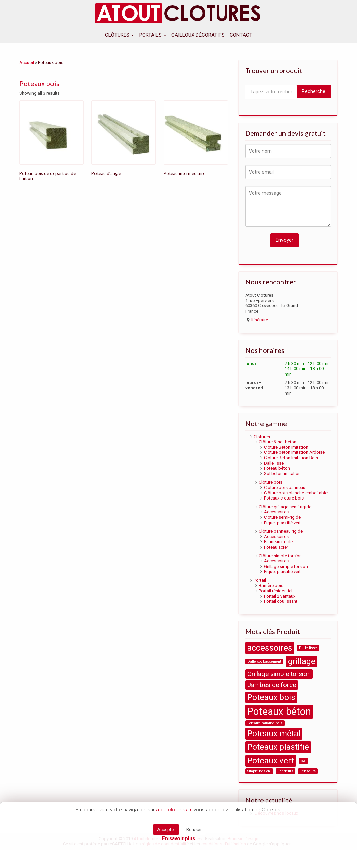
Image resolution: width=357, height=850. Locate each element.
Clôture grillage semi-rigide (285, 506)
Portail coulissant (280, 601)
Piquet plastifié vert (282, 522)
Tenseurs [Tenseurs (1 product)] (308, 771)
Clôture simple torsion (280, 555)
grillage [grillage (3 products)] (301, 661)
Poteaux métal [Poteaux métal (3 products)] (273, 733)
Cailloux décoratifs (198, 35)
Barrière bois (271, 585)
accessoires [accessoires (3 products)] (269, 648)
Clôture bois (270, 482)
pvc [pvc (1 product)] (303, 761)
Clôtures (119, 35)
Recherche (314, 91)
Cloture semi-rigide (282, 517)
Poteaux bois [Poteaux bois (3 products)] (271, 697)
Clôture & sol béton (277, 441)
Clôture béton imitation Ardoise (294, 452)
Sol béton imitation (282, 473)
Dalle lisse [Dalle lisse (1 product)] (308, 648)
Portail (260, 580)
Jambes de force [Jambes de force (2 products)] (271, 685)
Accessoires (276, 511)
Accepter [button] (166, 829)
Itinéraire (259, 319)
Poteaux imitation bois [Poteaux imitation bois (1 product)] (264, 723)
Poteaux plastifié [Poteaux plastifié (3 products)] (278, 747)
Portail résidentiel (275, 590)
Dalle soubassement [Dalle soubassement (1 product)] (264, 661)
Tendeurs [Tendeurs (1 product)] (285, 771)
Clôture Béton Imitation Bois (291, 457)
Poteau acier (276, 547)
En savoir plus (178, 838)
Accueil (26, 62)
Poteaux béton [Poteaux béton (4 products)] (279, 711)
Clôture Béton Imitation (286, 447)
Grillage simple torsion (286, 566)
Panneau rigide (278, 541)
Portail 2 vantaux (279, 596)
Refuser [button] (194, 829)
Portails (152, 35)
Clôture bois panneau (285, 487)
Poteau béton (277, 468)
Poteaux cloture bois (284, 498)
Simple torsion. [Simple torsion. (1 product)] (259, 771)
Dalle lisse (274, 463)
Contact (241, 35)
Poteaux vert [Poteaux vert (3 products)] (270, 760)
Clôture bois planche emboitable (296, 492)
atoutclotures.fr (173, 810)
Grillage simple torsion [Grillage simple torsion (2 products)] (279, 674)
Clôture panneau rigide (281, 531)
